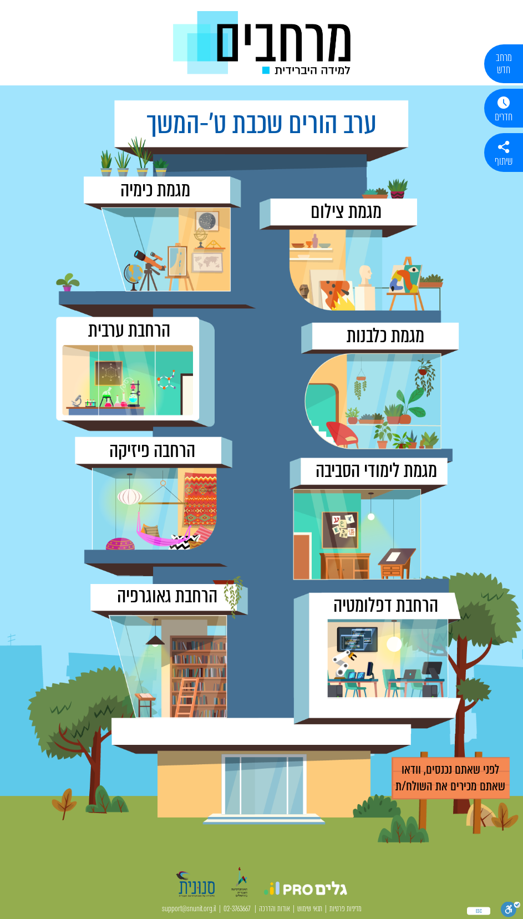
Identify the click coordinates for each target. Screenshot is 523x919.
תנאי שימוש (309, 909)
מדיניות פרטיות (345, 909)
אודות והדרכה (274, 909)
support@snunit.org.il (189, 909)
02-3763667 (237, 909)
